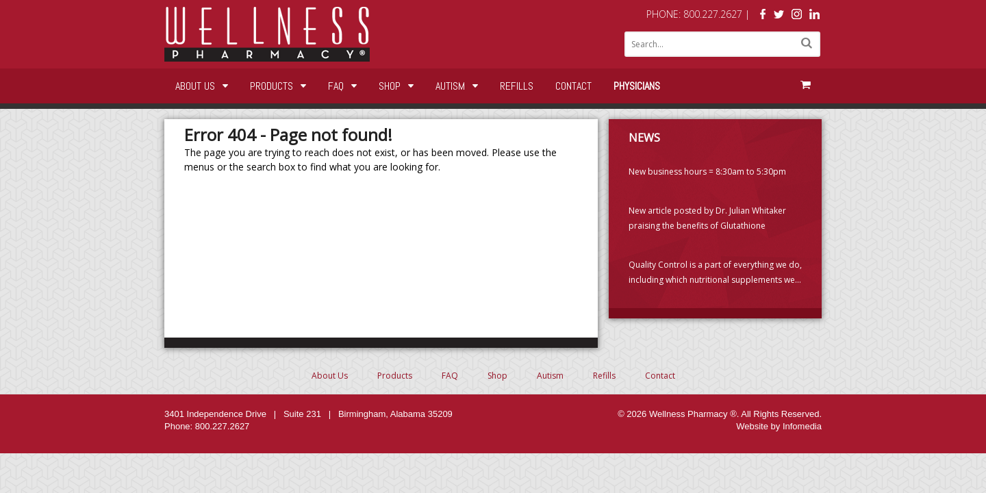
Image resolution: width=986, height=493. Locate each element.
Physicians (637, 86)
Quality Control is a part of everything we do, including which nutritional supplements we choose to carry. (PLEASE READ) (715, 273)
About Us (195, 86)
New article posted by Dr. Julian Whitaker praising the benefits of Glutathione (707, 218)
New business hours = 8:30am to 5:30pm (707, 171)
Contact (573, 86)
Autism (450, 86)
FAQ (336, 86)
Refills (516, 86)
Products (271, 86)
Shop (390, 86)
